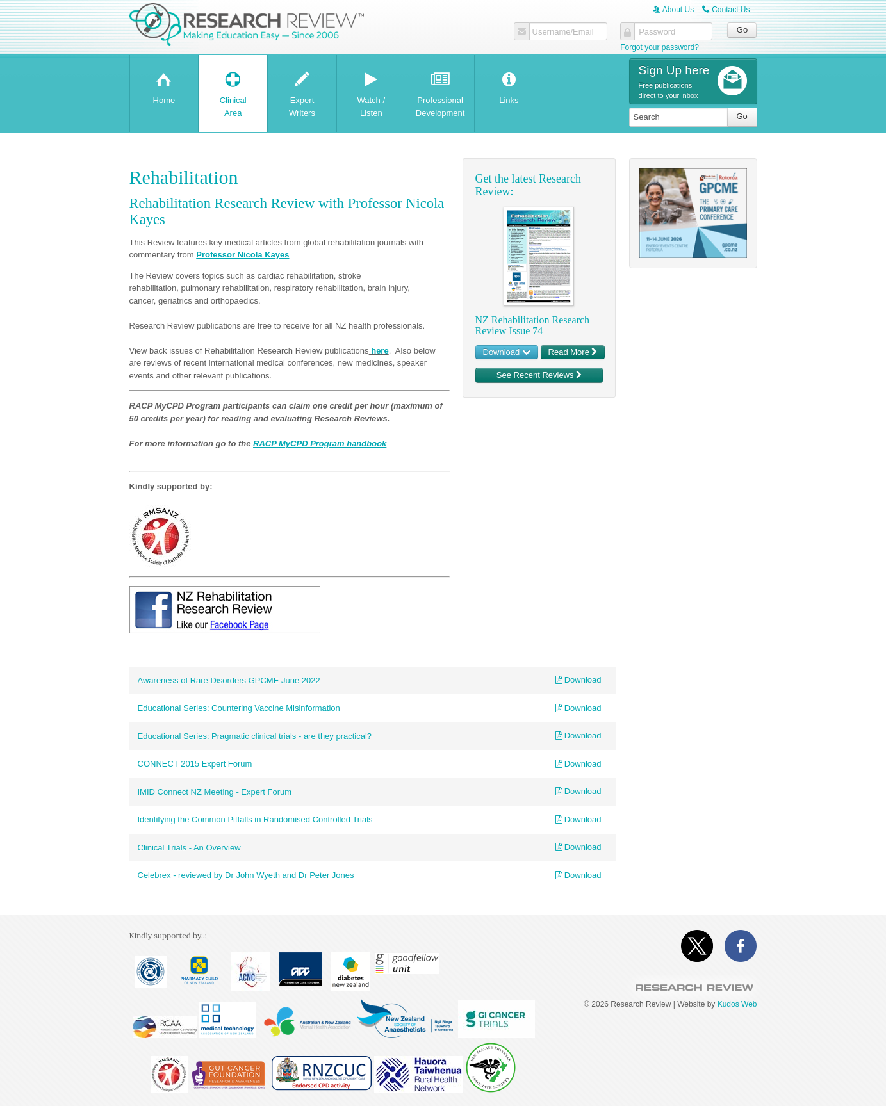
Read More (573, 352)
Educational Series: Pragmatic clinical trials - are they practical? (255, 736)
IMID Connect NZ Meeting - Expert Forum (215, 792)
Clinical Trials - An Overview (189, 847)
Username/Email (563, 32)
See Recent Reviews (539, 375)
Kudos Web (737, 1004)
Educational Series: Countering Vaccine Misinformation (239, 708)
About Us (673, 9)
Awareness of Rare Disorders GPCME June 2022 (229, 680)
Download (506, 352)
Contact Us (726, 9)
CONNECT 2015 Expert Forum (195, 764)
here (379, 350)
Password (657, 32)
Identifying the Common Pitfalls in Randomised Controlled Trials (255, 819)
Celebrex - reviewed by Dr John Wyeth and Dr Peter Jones (246, 875)
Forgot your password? (659, 47)
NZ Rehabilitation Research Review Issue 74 (532, 325)
